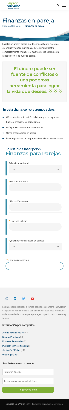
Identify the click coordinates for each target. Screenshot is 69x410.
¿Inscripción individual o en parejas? (35, 245)
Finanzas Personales (12, 341)
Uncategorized (9, 354)
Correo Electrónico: (35, 206)
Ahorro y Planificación (13, 332)
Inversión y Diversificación (15, 346)
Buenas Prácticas (11, 337)
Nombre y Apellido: (35, 186)
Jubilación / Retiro (11, 350)
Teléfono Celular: (35, 226)
